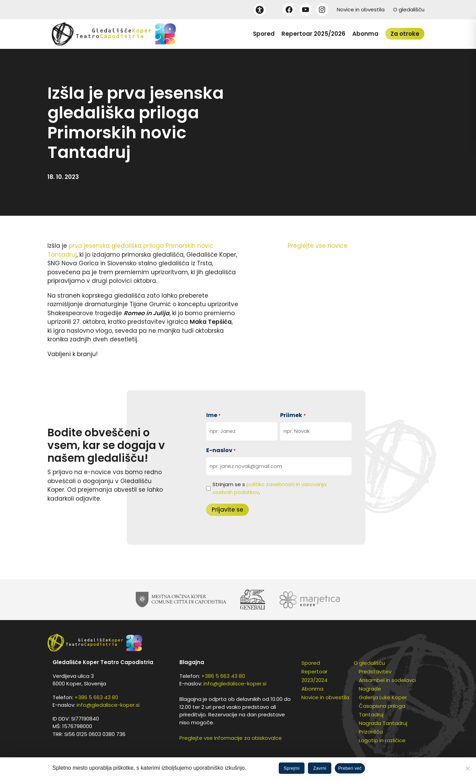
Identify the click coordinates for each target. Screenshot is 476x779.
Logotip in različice (382, 740)
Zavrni (319, 768)
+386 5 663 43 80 (96, 697)
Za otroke (404, 34)
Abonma (365, 34)
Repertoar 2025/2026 (313, 34)
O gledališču (408, 9)
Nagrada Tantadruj (383, 723)
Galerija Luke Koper (383, 697)
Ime (213, 415)
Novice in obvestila (361, 9)
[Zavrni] (467, 768)
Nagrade (370, 688)
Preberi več (350, 768)
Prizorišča (371, 731)
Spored (264, 34)
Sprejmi (292, 768)
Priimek (293, 415)
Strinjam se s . (269, 488)
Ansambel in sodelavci (387, 680)
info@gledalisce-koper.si (108, 704)
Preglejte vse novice (317, 246)
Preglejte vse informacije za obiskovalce (230, 737)
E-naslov (221, 450)
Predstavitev (375, 671)
